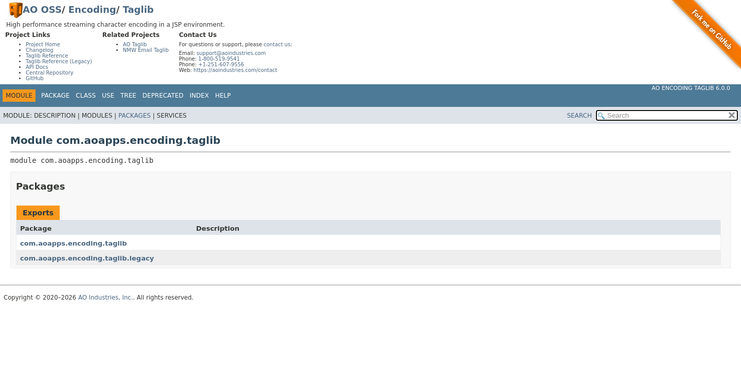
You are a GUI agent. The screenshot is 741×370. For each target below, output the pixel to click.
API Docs (37, 67)
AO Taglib (135, 44)
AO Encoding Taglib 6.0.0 (690, 88)
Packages (134, 115)
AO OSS (42, 9)
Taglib (138, 9)
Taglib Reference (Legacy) (59, 61)
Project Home (43, 44)
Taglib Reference (47, 56)
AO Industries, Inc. (105, 297)
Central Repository (50, 73)
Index (199, 95)
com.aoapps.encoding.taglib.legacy (87, 258)
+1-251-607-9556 (221, 64)
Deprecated (163, 95)
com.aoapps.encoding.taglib (73, 243)
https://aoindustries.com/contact (235, 70)
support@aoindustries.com (231, 53)
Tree (128, 95)
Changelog (40, 50)
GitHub (35, 78)
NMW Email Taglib (146, 50)
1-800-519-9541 (219, 59)
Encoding (92, 9)
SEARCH (579, 115)
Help (223, 95)
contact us (276, 44)
